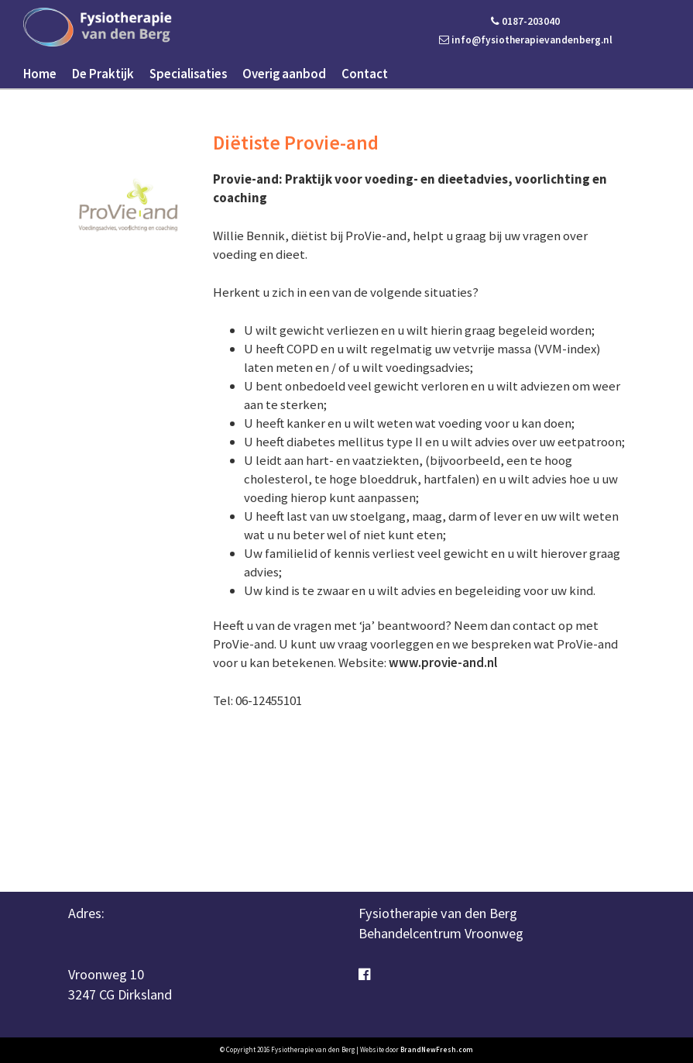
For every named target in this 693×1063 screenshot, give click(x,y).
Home (40, 73)
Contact (364, 73)
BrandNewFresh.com (436, 1049)
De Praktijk (103, 73)
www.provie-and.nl (443, 662)
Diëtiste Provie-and (296, 142)
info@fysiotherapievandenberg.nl (525, 39)
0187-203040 (525, 21)
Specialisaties (188, 73)
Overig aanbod (284, 73)
